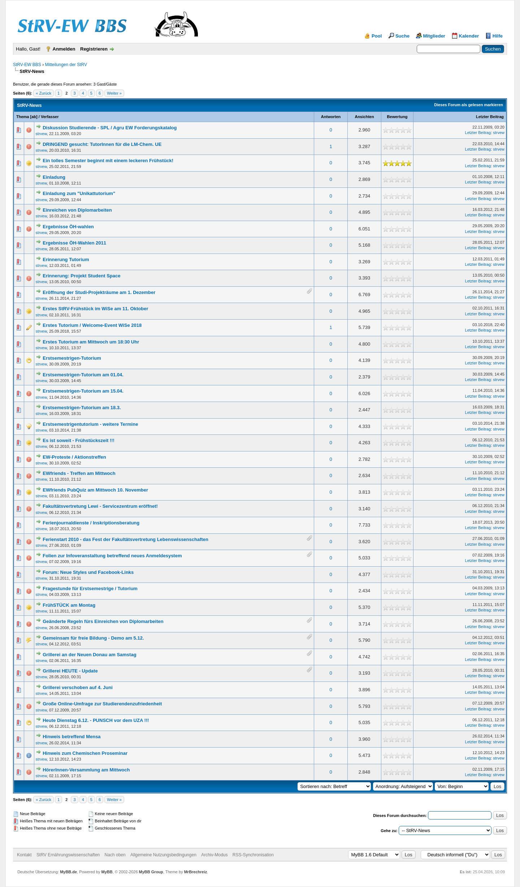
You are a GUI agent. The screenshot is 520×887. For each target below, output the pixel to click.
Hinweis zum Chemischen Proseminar (85, 753)
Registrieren (94, 49)
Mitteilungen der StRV (66, 64)
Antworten (331, 116)
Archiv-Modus (214, 854)
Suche (402, 36)
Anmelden (64, 49)
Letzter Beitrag (490, 116)
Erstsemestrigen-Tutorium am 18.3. (82, 407)
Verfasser (50, 116)
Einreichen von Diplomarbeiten (77, 210)
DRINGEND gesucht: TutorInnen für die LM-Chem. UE (102, 144)
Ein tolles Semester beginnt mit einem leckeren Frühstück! (108, 160)
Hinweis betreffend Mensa (71, 736)
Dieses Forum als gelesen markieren (468, 105)
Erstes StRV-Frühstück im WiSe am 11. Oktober (95, 308)
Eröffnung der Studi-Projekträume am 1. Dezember (99, 292)
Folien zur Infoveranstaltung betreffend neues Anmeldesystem (112, 555)
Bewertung (397, 116)
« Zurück (43, 93)
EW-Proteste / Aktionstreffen (74, 457)
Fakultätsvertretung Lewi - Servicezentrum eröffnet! (100, 506)
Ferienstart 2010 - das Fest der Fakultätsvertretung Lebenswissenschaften (125, 539)
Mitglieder (434, 36)
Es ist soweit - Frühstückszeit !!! (78, 440)
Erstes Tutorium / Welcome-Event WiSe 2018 (92, 325)
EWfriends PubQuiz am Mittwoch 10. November (95, 490)
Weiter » (114, 93)
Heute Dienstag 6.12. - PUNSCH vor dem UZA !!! (96, 720)
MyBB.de (68, 872)
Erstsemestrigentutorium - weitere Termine (90, 424)
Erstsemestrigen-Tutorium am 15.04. (83, 391)
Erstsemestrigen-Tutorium (72, 358)
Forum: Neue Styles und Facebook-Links (88, 572)
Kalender (469, 36)
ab (33, 116)
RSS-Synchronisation (253, 854)
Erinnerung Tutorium (66, 259)
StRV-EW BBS (27, 64)
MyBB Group (151, 872)
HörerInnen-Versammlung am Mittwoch (86, 770)
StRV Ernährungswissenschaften (68, 854)
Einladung (54, 177)
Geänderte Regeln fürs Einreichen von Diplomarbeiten (103, 621)
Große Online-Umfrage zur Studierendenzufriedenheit (102, 703)
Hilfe (498, 36)
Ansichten (364, 116)
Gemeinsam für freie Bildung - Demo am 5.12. (93, 638)
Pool (377, 36)
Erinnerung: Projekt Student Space (81, 275)
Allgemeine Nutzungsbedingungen (163, 854)
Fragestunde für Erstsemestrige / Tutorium (90, 588)
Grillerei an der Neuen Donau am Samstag (89, 654)
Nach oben (115, 854)
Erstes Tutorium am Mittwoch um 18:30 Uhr (91, 342)
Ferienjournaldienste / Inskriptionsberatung (91, 522)
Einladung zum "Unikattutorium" (79, 193)
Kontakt (24, 854)
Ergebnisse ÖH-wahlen (68, 226)
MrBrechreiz (195, 872)
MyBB (106, 872)
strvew (41, 133)
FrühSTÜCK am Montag (69, 605)
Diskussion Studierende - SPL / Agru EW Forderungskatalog (110, 127)
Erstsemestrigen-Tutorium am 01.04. (83, 374)
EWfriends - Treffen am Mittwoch (79, 473)
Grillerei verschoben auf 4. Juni (78, 687)
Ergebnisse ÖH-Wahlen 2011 (74, 243)
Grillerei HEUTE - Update (70, 671)
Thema (22, 116)
